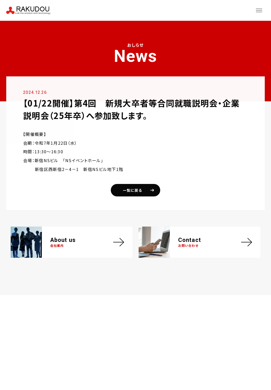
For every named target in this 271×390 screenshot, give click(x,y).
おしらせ (22, 26)
